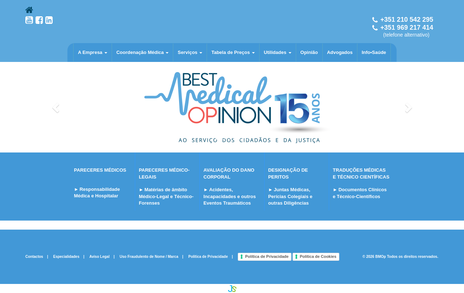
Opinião (309, 52)
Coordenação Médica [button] (142, 52)
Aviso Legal (99, 257)
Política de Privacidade (208, 257)
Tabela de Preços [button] (233, 52)
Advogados (340, 52)
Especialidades (66, 257)
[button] (56, 107)
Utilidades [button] (277, 52)
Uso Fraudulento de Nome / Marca (149, 257)
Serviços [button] (190, 52)
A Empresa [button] (92, 52)
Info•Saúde (374, 52)
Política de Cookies (318, 256)
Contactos (34, 257)
